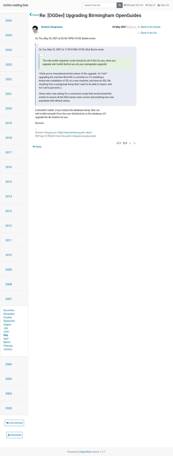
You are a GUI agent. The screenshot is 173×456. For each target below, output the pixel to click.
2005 (9, 379)
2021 (9, 93)
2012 (9, 225)
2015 (9, 181)
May (6, 335)
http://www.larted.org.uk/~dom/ (75, 132)
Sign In (150, 5)
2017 (9, 152)
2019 (9, 123)
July (6, 328)
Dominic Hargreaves (52, 27)
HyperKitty (85, 451)
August (7, 324)
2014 (9, 196)
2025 (9, 35)
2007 (9, 299)
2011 (9, 240)
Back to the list (146, 32)
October (8, 317)
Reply (37, 146)
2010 (9, 255)
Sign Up (163, 5)
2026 (9, 20)
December (9, 310)
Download (14, 435)
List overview (14, 422)
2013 (9, 211)
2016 (9, 167)
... (37, 44)
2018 (9, 137)
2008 (9, 284)
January (8, 349)
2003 (9, 408)
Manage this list (133, 5)
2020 (9, 108)
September (9, 321)
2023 (9, 64)
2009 (9, 269)
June (6, 331)
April (6, 338)
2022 (9, 79)
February (8, 345)
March (7, 342)
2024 (9, 50)
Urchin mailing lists (15, 5)
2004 (9, 393)
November (9, 314)
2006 (9, 364)
